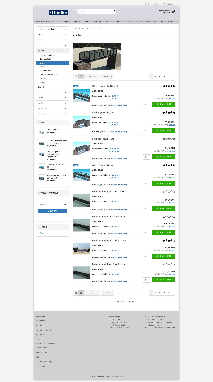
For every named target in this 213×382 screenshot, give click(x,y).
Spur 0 (119, 22)
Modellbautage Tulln (152, 327)
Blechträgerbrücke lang (103, 141)
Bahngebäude (45, 61)
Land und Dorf (45, 73)
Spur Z (77, 22)
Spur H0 (108, 22)
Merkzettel (168, 4)
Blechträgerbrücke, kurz (103, 114)
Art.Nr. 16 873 (114, 98)
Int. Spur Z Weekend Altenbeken (157, 322)
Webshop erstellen (98, 378)
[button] (146, 4)
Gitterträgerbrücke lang (103, 167)
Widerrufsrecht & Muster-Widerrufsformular (45, 348)
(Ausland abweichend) (119, 108)
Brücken (43, 65)
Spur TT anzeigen (47, 57)
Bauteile (43, 80)
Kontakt (39, 327)
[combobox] (92, 78)
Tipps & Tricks (41, 354)
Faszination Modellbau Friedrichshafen (160, 329)
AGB (37, 359)
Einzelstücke (167, 22)
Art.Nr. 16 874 (114, 101)
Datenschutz (41, 368)
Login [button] (156, 4)
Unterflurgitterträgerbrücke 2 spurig (109, 218)
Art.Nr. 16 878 (114, 229)
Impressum (40, 323)
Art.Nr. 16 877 (114, 203)
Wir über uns (41, 337)
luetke (40, 235)
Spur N (87, 22)
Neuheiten (65, 22)
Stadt (42, 69)
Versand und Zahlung (44, 364)
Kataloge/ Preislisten (44, 332)
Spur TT (97, 22)
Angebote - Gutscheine (46, 22)
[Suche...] (75, 11)
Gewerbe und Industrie (48, 77)
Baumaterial (151, 22)
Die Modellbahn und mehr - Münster (158, 324)
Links (38, 341)
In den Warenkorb (164, 106)
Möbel (42, 84)
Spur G (139, 22)
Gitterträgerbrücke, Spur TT (105, 88)
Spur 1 (129, 22)
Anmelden (52, 213)
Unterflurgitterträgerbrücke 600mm (108, 193)
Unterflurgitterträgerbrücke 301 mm (109, 242)
